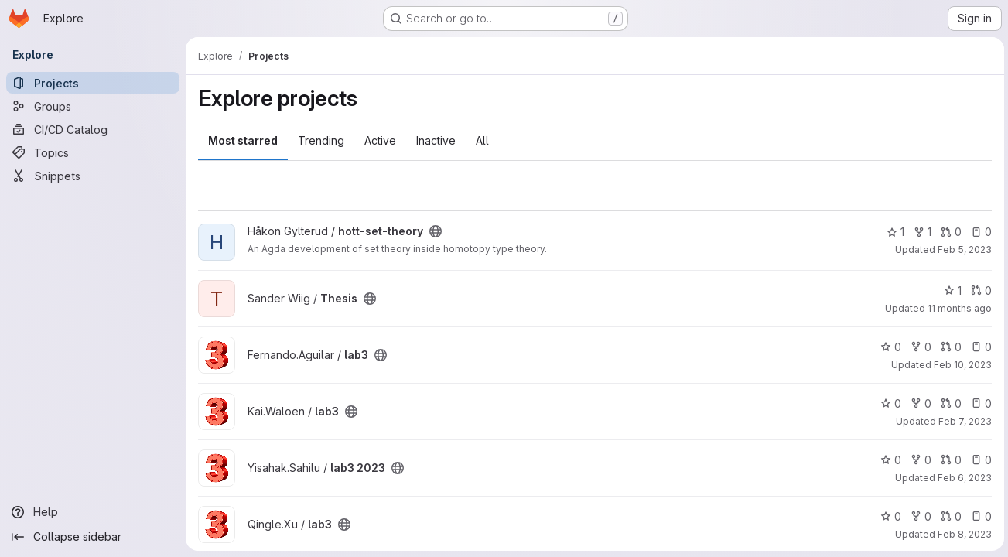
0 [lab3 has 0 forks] (918, 347)
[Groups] (92, 106)
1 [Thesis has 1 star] (950, 290)
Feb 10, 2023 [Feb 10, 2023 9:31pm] (960, 365)
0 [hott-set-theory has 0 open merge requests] (948, 231)
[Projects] (92, 83)
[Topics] (92, 152)
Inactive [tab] (436, 140)
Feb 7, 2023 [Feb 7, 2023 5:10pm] (962, 421)
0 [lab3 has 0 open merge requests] (948, 347)
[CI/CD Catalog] (92, 129)
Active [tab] (380, 140)
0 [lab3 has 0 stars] (888, 347)
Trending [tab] (321, 140)
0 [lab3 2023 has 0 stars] (888, 459)
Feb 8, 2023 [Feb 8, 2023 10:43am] (962, 534)
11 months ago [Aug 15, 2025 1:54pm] (957, 308)
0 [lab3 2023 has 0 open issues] (979, 459)
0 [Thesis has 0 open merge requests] (979, 290)
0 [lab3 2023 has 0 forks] (918, 459)
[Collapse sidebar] (92, 537)
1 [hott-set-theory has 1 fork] (920, 231)
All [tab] (482, 140)
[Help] (92, 512)
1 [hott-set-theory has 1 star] (893, 231)
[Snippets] (92, 175)
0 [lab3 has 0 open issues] (979, 347)
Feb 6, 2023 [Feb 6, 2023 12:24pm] (962, 478)
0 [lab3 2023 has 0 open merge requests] (948, 459)
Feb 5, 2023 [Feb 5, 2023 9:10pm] (962, 249)
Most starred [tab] (243, 140)
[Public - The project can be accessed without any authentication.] (435, 231)
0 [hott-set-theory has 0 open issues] (979, 231)
